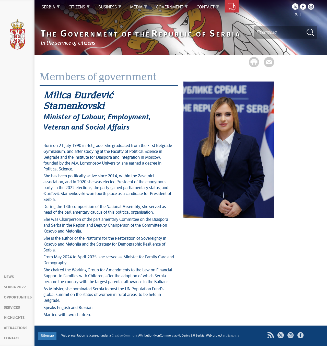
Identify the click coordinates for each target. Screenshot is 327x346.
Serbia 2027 (15, 287)
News (9, 277)
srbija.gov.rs (231, 335)
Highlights (14, 318)
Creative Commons (124, 335)
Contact (12, 338)
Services (12, 307)
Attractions (15, 328)
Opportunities (18, 297)
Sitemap (47, 336)
